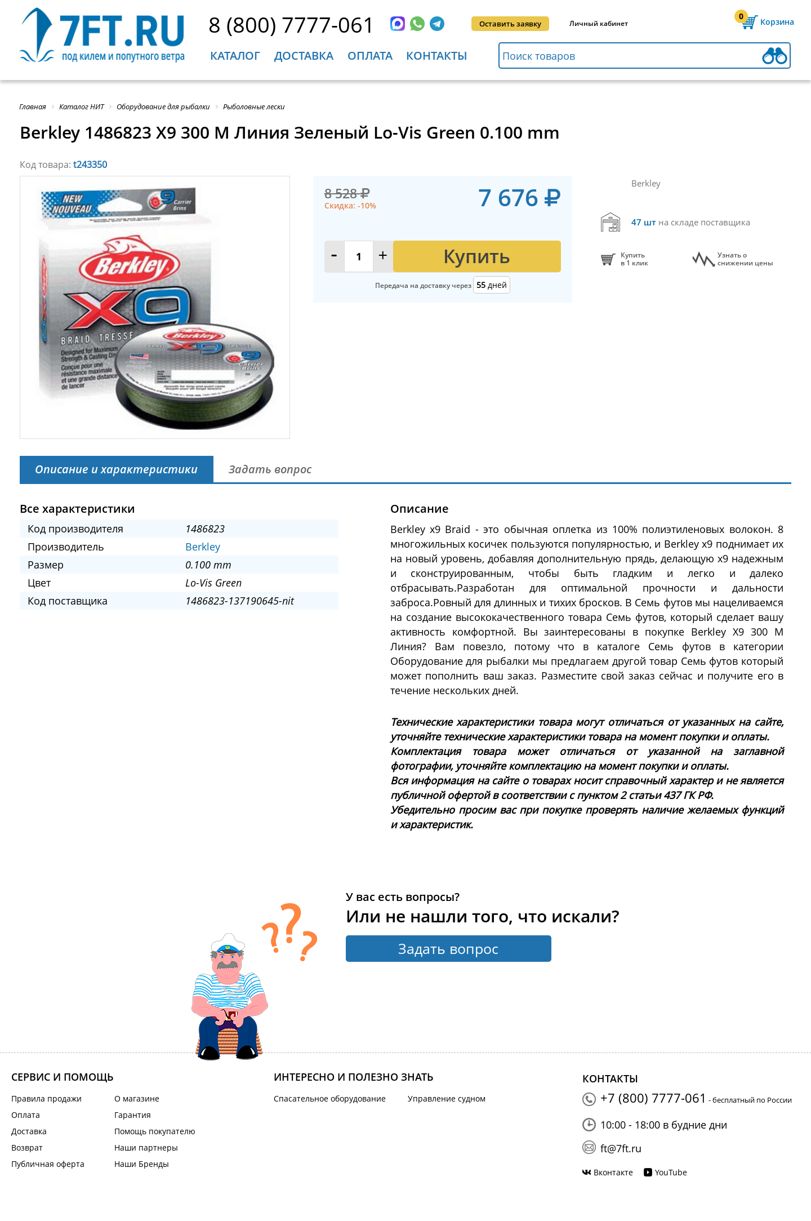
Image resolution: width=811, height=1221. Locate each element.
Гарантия (132, 1114)
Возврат (27, 1147)
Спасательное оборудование (330, 1098)
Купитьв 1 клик (634, 259)
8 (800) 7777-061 (291, 24)
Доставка (303, 55)
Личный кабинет (598, 23)
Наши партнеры (146, 1147)
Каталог (235, 55)
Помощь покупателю (154, 1131)
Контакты (436, 55)
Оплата (370, 55)
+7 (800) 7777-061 (653, 1097)
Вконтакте (613, 1172)
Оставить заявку (510, 24)
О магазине (136, 1098)
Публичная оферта (47, 1163)
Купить (476, 256)
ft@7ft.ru (620, 1148)
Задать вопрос (448, 948)
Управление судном (446, 1098)
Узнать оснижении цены (745, 259)
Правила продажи (46, 1098)
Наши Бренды (141, 1163)
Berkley (202, 546)
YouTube (671, 1172)
